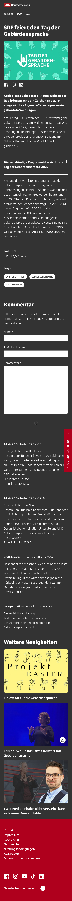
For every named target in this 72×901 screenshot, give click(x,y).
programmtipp (14, 284)
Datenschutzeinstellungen (22, 858)
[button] (66, 5)
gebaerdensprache (42, 276)
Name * (8, 331)
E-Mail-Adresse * (14, 347)
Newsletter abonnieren (24, 888)
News (28, 14)
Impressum (11, 835)
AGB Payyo (11, 853)
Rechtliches (11, 839)
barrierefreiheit (15, 276)
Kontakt (9, 830)
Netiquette (11, 844)
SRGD (19, 14)
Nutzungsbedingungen (19, 849)
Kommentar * (12, 363)
